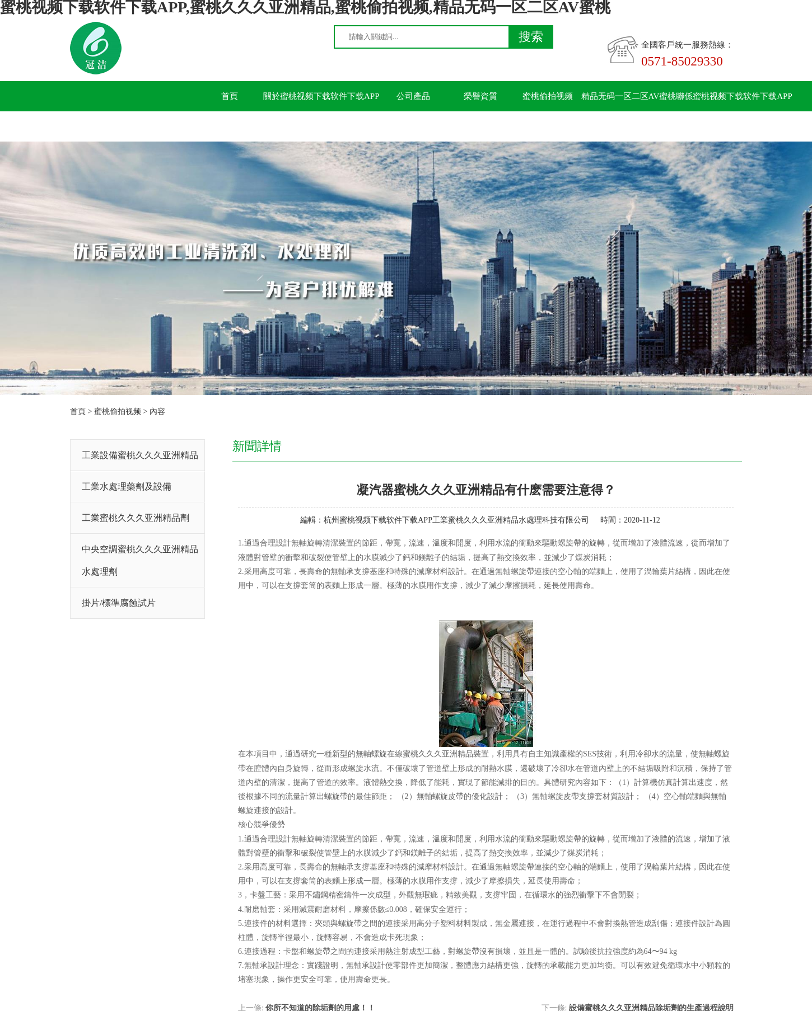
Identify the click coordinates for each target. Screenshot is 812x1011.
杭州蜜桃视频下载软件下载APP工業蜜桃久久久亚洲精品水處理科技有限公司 (456, 520)
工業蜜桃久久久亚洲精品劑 (135, 518)
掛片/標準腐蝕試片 (119, 603)
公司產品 (413, 96)
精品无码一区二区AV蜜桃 (628, 96)
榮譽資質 (480, 96)
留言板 (229, 126)
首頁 (229, 96)
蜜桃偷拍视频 (547, 96)
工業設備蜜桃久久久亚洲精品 (140, 455)
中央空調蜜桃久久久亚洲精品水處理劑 (140, 560)
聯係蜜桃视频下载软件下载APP (734, 96)
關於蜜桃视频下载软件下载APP (321, 96)
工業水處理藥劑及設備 (126, 486)
